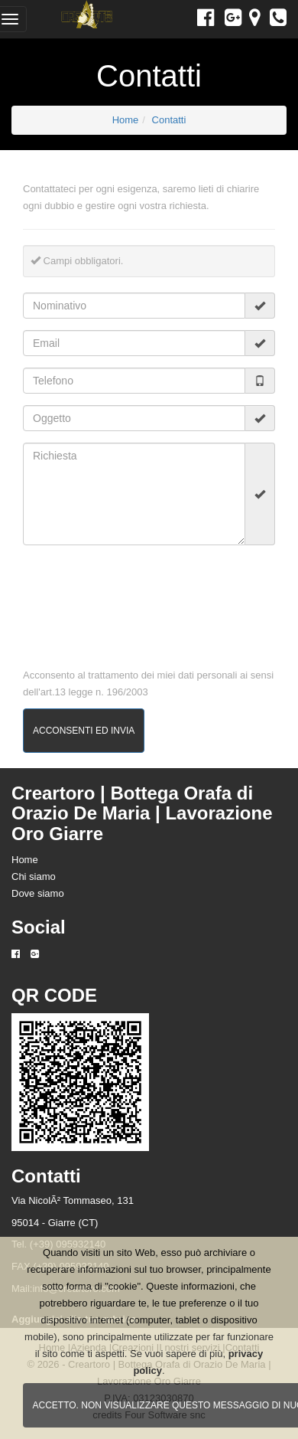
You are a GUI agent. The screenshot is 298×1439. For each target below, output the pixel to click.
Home (125, 120)
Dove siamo (37, 893)
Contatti (169, 120)
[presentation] (71, 599)
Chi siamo (33, 876)
